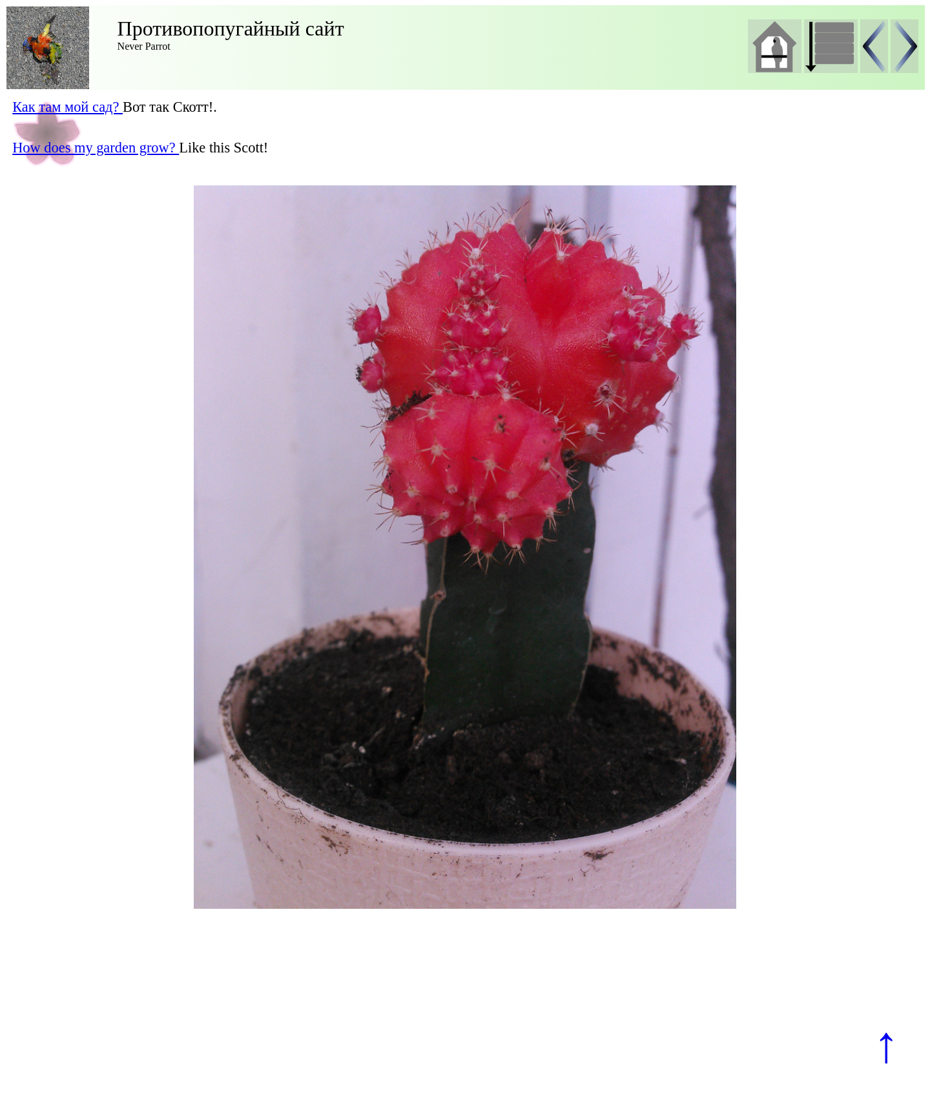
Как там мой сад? (67, 107)
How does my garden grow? (95, 148)
